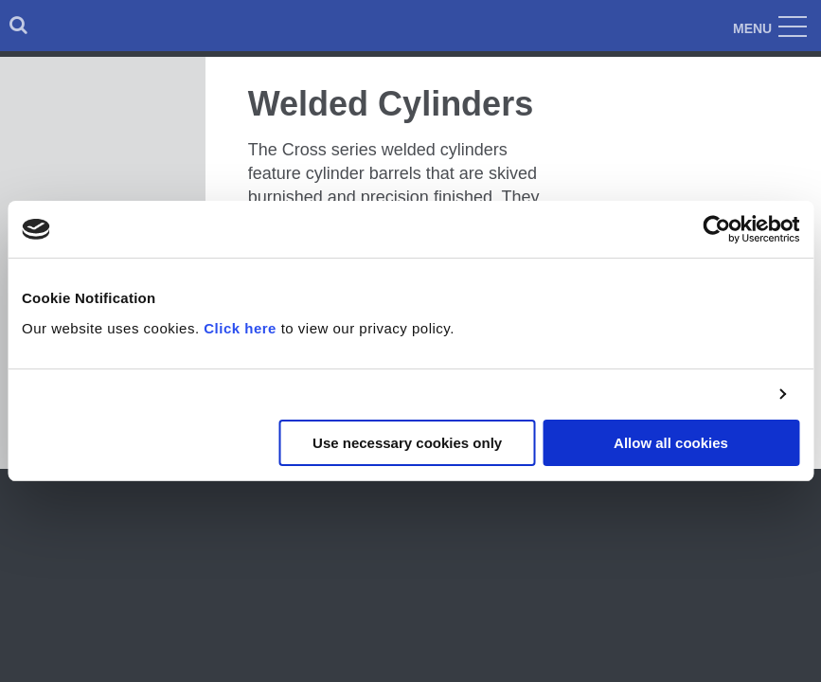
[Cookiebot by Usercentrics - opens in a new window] (716, 229)
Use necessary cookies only (407, 443)
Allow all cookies (671, 443)
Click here (240, 328)
